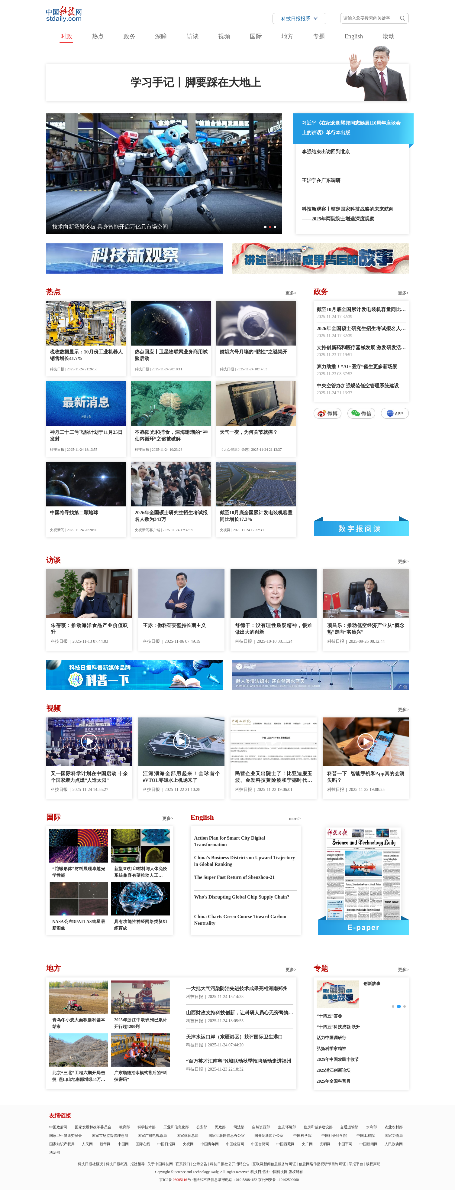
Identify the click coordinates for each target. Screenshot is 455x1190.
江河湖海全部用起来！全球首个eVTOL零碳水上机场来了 (181, 777)
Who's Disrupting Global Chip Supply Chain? (241, 896)
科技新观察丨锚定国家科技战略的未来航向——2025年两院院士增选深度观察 (348, 213)
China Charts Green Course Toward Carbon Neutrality (240, 920)
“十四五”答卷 (329, 1016)
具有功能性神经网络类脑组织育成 (140, 925)
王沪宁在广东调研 (321, 180)
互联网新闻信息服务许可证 (274, 1164)
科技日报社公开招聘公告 (230, 1164)
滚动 (388, 36)
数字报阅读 (361, 528)
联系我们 (183, 1164)
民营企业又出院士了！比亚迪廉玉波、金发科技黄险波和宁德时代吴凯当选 (273, 777)
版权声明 (373, 1164)
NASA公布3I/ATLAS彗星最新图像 (78, 925)
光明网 (325, 1144)
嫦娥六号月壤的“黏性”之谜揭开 (253, 351)
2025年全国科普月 (333, 1081)
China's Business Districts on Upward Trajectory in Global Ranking (244, 861)
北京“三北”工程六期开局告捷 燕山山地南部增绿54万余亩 (78, 1077)
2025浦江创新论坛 (333, 1070)
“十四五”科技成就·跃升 (338, 1027)
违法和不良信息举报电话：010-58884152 (224, 1180)
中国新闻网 (369, 1144)
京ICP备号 (175, 1180)
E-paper (363, 927)
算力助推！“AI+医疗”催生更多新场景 (357, 366)
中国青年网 (210, 1144)
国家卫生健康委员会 (65, 1135)
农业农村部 (394, 1127)
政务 (130, 36)
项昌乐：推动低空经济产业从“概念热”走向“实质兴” (365, 629)
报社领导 (137, 1164)
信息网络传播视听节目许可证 (322, 1164)
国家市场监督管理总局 (110, 1135)
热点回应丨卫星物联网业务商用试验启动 (171, 355)
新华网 (105, 1144)
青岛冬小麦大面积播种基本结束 (78, 1023)
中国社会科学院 (334, 1135)
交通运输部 (349, 1127)
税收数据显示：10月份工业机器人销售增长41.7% (86, 355)
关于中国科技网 (160, 1164)
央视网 (188, 1144)
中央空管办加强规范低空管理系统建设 (358, 385)
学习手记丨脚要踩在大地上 (196, 82)
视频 (224, 36)
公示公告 (200, 1164)
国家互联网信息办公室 (226, 1135)
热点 (98, 36)
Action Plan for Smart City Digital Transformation (229, 841)
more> (295, 818)
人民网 (87, 1144)
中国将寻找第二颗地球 (74, 512)
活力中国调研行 (331, 1038)
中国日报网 (166, 1144)
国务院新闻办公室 (268, 1135)
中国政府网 (58, 1127)
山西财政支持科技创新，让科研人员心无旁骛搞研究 (239, 1013)
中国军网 (345, 1144)
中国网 (123, 1144)
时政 (66, 36)
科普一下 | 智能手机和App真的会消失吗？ (365, 777)
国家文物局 (394, 1135)
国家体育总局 (187, 1135)
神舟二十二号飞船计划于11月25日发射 (86, 435)
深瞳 (161, 36)
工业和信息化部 (176, 1127)
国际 (256, 36)
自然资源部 (261, 1127)
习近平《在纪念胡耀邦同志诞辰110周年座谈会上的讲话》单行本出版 (351, 127)
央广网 (307, 1144)
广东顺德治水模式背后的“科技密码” (140, 1076)
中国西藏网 (285, 1144)
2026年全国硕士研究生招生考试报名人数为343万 (171, 516)
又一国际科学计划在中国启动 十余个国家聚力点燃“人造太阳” (89, 777)
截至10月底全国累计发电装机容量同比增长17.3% (256, 516)
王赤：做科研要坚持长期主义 (174, 625)
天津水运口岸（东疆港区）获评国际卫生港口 (234, 1036)
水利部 (371, 1127)
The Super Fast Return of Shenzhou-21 (234, 877)
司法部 (239, 1127)
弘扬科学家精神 (331, 1048)
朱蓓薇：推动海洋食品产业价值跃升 (89, 629)
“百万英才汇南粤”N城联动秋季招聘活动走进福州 (238, 1061)
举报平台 (356, 1164)
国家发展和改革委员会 (93, 1127)
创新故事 (371, 983)
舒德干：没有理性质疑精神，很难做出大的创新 (273, 629)
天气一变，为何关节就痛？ (249, 432)
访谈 (193, 36)
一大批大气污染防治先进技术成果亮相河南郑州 (237, 988)
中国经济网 (235, 1144)
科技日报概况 (116, 1164)
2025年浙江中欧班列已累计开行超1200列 (140, 1023)
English (353, 36)
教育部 (124, 1127)
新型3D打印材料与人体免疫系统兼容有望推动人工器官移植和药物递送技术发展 (140, 872)
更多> (291, 293)
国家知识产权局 (62, 1144)
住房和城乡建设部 (318, 1127)
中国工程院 (366, 1135)
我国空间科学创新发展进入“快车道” (95, 227)
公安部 (201, 1127)
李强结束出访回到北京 (326, 151)
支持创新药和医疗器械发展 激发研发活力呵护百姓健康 (361, 348)
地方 (287, 36)
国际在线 (143, 1144)
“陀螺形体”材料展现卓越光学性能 (78, 872)
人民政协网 (394, 1144)
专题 (319, 36)
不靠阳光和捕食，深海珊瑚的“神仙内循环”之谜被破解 (171, 435)
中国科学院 (302, 1135)
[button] (265, 227)
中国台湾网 (260, 1144)
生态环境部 (287, 1127)
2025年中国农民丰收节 (338, 1059)
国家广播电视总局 (152, 1135)
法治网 (54, 1152)
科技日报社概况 (90, 1164)
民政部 (220, 1127)
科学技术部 (146, 1127)
